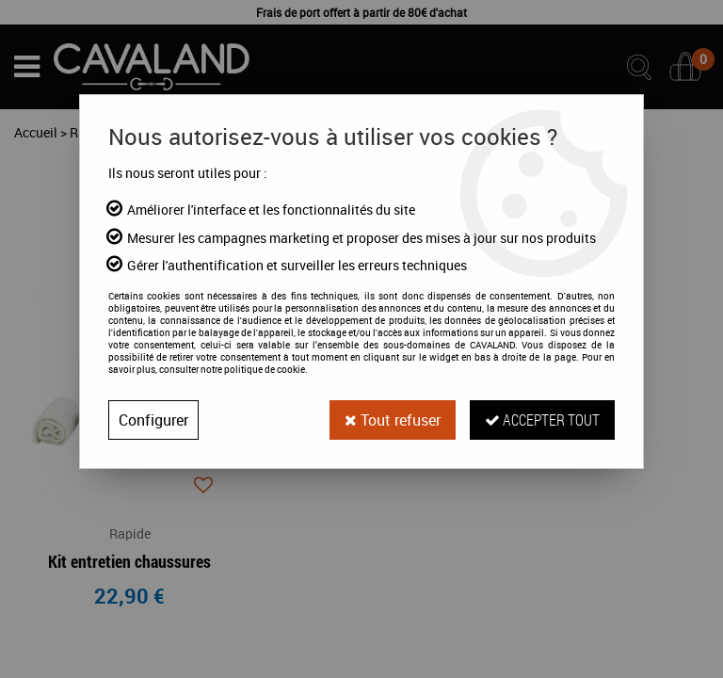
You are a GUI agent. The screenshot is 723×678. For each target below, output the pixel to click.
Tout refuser (393, 420)
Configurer (153, 420)
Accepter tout (542, 419)
